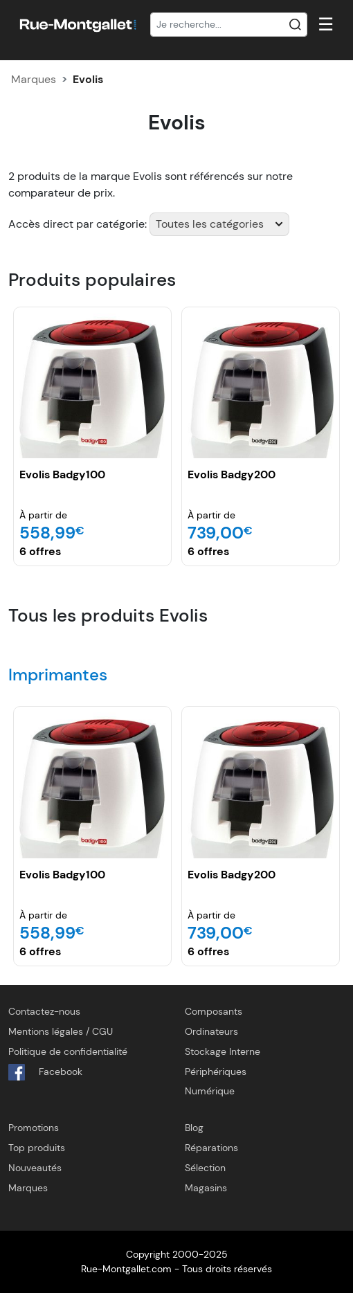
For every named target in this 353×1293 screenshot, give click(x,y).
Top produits (36, 1147)
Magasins (206, 1188)
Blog (194, 1127)
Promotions (33, 1127)
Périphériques (215, 1071)
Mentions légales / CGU (60, 1031)
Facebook (45, 1072)
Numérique (210, 1091)
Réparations (211, 1147)
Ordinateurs (211, 1031)
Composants (213, 1011)
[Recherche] (228, 24)
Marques (33, 79)
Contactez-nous (44, 1011)
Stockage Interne (222, 1051)
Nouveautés (35, 1167)
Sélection (205, 1167)
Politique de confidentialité (67, 1051)
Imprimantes (57, 674)
